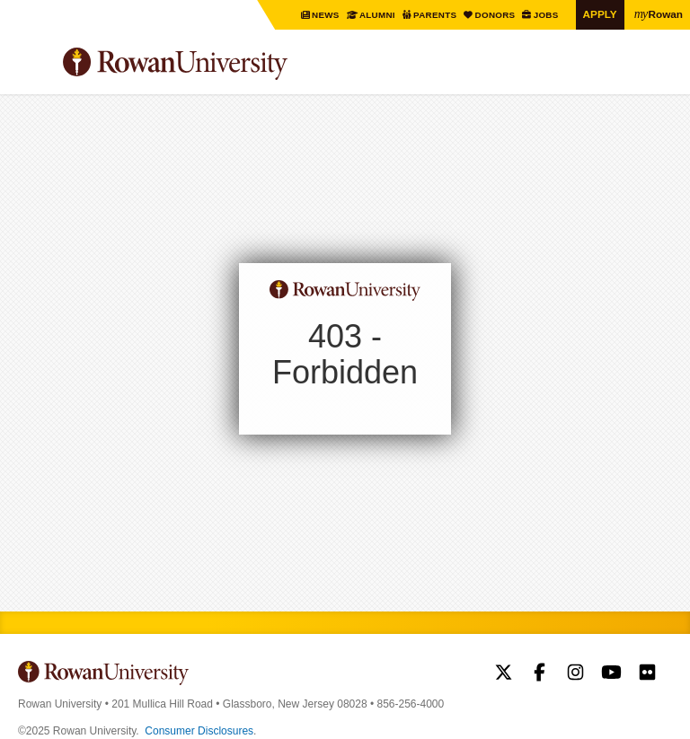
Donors (496, 15)
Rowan (658, 13)
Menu (32, 66)
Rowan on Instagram (575, 674)
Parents (436, 15)
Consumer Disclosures (199, 731)
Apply (600, 14)
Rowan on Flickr (647, 674)
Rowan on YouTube (611, 674)
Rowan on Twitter (503, 674)
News (327, 15)
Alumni (377, 15)
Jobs (546, 15)
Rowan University (220, 64)
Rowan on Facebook (539, 674)
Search (659, 71)
